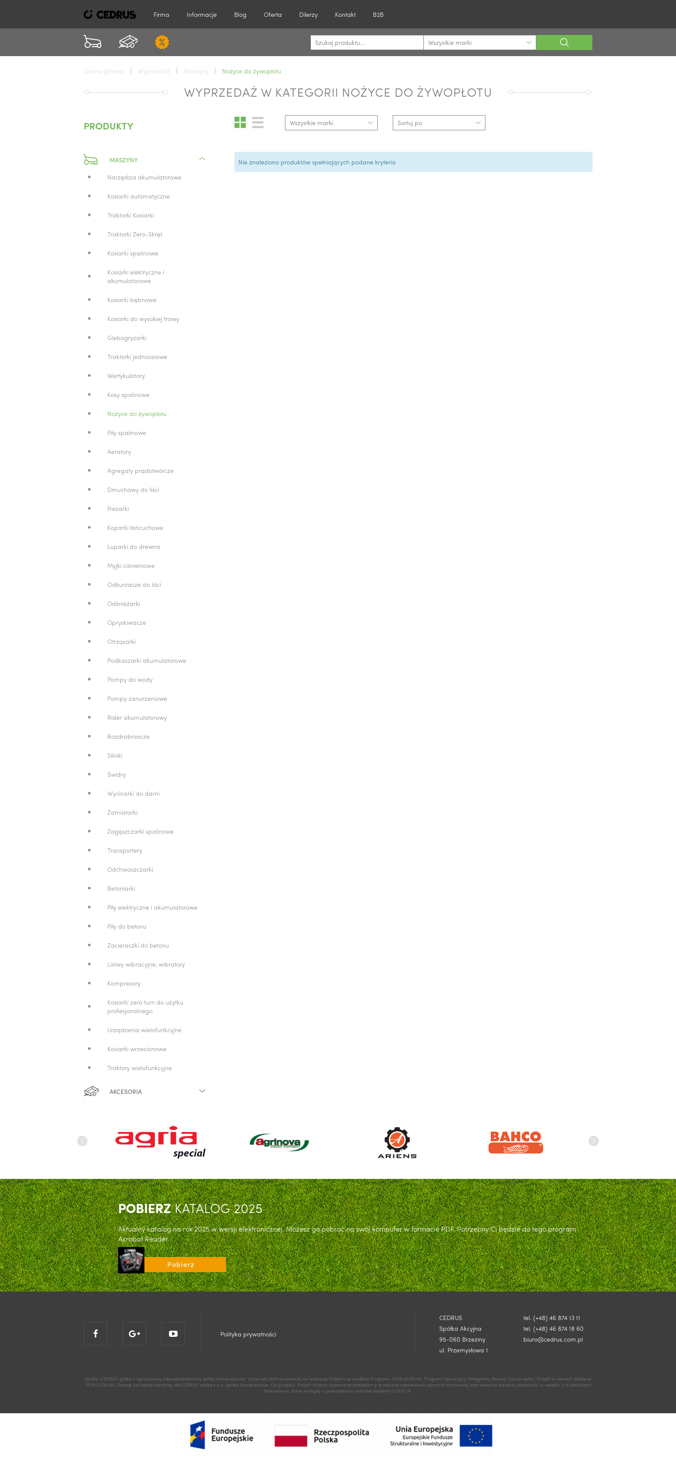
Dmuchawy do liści (133, 489)
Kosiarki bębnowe (131, 299)
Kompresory (124, 983)
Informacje (202, 14)
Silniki (114, 755)
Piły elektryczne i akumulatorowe (152, 907)
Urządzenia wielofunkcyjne (144, 1029)
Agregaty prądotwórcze (140, 470)
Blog (240, 14)
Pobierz (180, 1264)
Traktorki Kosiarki (130, 215)
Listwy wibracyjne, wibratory (146, 964)
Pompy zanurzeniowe (137, 698)
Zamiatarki (122, 812)
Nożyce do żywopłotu (136, 413)
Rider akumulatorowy (137, 717)
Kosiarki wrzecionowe (136, 1048)
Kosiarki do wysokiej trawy (143, 318)
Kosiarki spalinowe (132, 253)
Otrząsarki (121, 641)
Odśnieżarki (123, 603)
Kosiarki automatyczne (138, 196)
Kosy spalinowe (128, 394)
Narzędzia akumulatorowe (144, 177)
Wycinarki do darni (133, 793)
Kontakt (345, 14)
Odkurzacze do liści (134, 584)
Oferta (273, 14)
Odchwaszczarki (130, 869)
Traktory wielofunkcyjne (139, 1067)
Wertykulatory (126, 375)
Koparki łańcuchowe (135, 527)
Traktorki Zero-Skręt (134, 234)
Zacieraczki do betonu (138, 945)
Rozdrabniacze (128, 736)
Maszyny (145, 159)
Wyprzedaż (154, 70)
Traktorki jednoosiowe (137, 356)
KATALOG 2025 (190, 1207)
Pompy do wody (130, 679)
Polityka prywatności (248, 1334)
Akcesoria (145, 1091)
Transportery (124, 850)
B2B (378, 14)
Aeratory (119, 451)
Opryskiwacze (126, 622)
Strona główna (104, 70)
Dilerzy (308, 14)
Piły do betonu (127, 926)
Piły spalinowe (126, 432)
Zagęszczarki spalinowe (140, 831)
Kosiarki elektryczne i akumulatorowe (135, 276)
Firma (161, 14)
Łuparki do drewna (133, 546)
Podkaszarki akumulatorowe (146, 660)
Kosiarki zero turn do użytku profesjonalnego (145, 1006)
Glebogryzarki (127, 337)
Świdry (116, 774)
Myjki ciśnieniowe (131, 565)
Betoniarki (121, 888)
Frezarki (118, 508)
